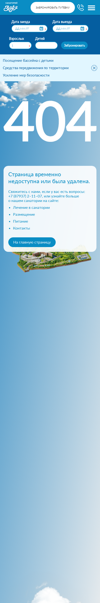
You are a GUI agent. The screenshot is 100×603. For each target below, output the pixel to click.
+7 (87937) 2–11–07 (25, 196)
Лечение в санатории (31, 207)
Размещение (24, 214)
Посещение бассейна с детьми (28, 60)
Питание (20, 221)
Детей (40, 38)
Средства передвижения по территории (36, 68)
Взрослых (16, 38)
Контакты (21, 228)
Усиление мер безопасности (26, 75)
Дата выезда (62, 22)
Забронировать (74, 45)
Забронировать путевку (53, 7)
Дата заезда (20, 22)
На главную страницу (32, 242)
